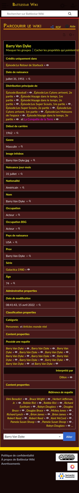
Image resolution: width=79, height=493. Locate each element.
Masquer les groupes (18, 50)
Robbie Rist (29, 402)
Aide (69, 26)
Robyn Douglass (46, 406)
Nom (9, 194)
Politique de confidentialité (17, 455)
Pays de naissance (17, 235)
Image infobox (15, 153)
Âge (8, 276)
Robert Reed (14, 418)
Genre (9, 139)
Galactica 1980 (15, 269)
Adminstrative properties (21, 290)
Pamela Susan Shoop (22, 421)
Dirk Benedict (14, 399)
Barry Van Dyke (18, 46)
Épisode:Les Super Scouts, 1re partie (43, 104)
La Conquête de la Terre (38, 119)
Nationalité (13, 180)
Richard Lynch (15, 414)
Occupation (13, 208)
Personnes (12, 326)
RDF (58, 27)
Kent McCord (58, 418)
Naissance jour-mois (18, 167)
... (72, 425)
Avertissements (10, 463)
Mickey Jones (58, 410)
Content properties (17, 334)
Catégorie (12, 319)
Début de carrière (17, 126)
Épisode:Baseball (16, 92)
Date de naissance (17, 72)
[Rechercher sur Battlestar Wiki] (39, 13)
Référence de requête (61, 392)
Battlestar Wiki (25, 5)
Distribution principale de (21, 85)
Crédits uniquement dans (21, 58)
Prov (9, 249)
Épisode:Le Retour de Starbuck (24, 65)
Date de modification (18, 298)
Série (9, 262)
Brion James (37, 414)
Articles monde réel (35, 326)
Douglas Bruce (34, 410)
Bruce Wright (37, 399)
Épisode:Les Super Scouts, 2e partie (27, 107)
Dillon (63, 377)
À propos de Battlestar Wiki (18, 459)
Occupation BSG (16, 221)
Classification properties (21, 312)
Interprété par (64, 370)
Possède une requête (18, 341)
